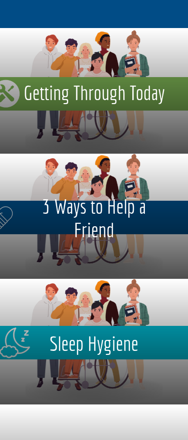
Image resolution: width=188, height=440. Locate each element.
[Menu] (14, 14)
